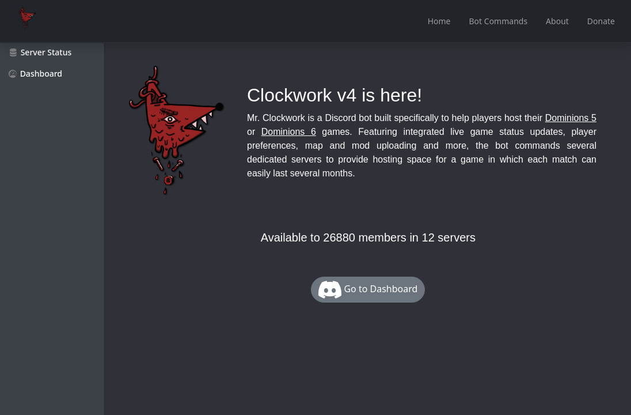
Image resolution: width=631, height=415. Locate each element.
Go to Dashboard (367, 290)
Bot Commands (498, 21)
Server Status (40, 52)
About (557, 21)
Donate (601, 21)
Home (439, 21)
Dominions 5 (570, 118)
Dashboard (35, 73)
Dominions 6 (288, 132)
